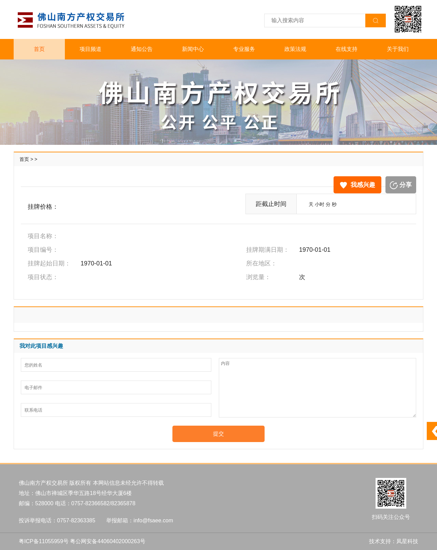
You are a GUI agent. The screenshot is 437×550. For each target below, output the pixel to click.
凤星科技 (407, 541)
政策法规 (295, 49)
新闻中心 (193, 49)
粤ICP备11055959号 (44, 541)
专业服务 (244, 49)
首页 (39, 49)
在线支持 (346, 49)
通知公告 (142, 49)
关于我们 (398, 49)
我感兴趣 (357, 185)
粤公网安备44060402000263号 (107, 541)
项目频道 (90, 49)
